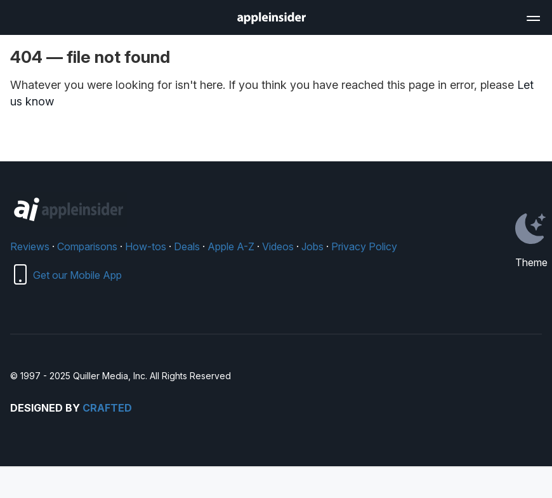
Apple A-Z (230, 246)
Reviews (29, 246)
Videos (278, 246)
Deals (187, 246)
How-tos (145, 246)
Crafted (107, 407)
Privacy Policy (364, 246)
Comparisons (87, 246)
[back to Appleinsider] (271, 20)
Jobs (312, 246)
